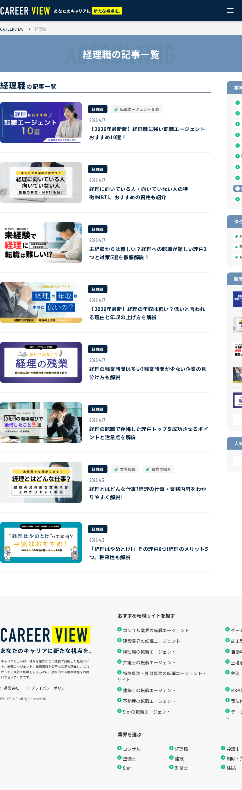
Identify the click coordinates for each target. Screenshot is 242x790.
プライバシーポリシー (50, 688)
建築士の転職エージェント (149, 690)
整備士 (129, 758)
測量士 (181, 768)
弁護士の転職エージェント (149, 662)
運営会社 (11, 688)
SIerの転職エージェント (147, 712)
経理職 (181, 749)
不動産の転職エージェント (149, 701)
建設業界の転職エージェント (151, 641)
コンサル (132, 749)
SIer (127, 768)
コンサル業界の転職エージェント (156, 630)
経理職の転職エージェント (149, 652)
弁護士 (233, 749)
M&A (231, 768)
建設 (179, 758)
